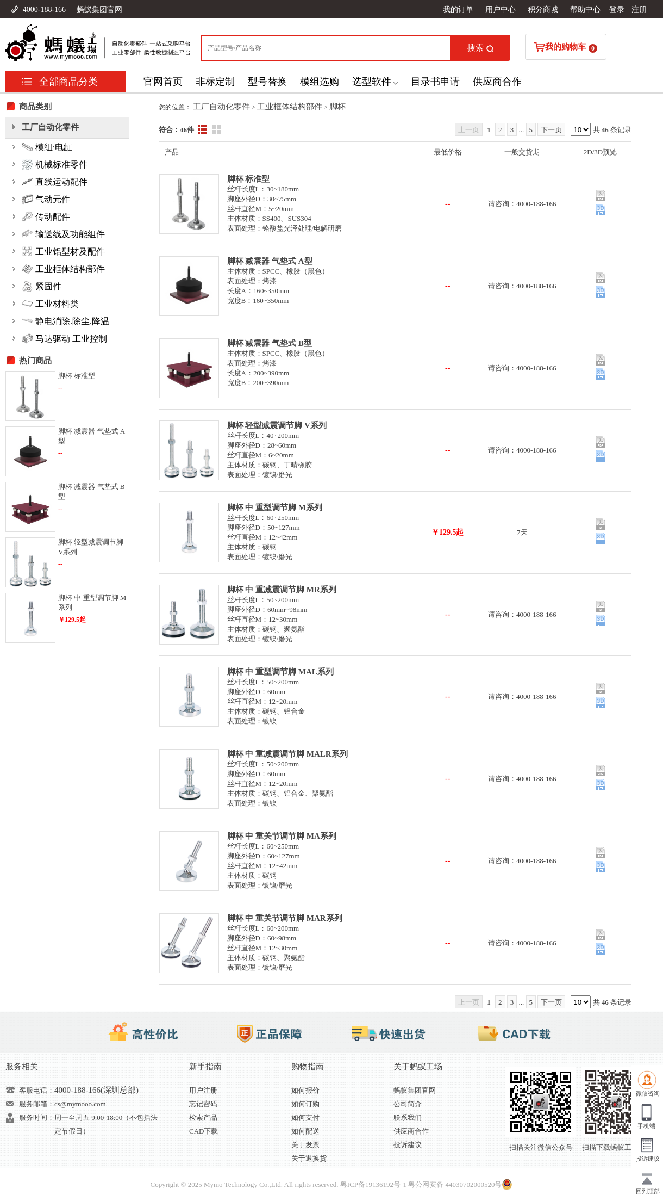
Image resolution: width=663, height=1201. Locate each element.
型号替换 (267, 81)
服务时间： (36, 1117)
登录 (616, 9)
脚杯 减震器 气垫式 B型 (269, 343)
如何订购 (305, 1104)
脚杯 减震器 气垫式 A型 (269, 261)
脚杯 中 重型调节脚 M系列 (274, 507)
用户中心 (500, 9)
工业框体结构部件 (289, 106)
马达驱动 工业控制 (64, 338)
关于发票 (305, 1145)
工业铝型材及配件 (63, 251)
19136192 (379, 1184)
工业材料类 (50, 303)
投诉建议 (407, 1145)
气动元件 (46, 199)
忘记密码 (203, 1104)
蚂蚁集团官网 (99, 9)
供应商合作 (497, 81)
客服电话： (36, 1090)
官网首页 (163, 81)
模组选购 (319, 81)
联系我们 (407, 1117)
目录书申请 (435, 81)
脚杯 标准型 (248, 179)
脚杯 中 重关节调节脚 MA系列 (281, 836)
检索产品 (203, 1117)
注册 (639, 9)
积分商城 (543, 9)
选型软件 (371, 81)
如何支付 (305, 1117)
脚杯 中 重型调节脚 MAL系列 (280, 671)
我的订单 (458, 9)
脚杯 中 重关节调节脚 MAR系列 (284, 918)
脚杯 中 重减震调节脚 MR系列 (281, 589)
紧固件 (41, 286)
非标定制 (215, 81)
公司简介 (407, 1104)
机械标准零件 (54, 164)
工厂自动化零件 (221, 106)
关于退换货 (309, 1158)
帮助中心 (585, 9)
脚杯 (337, 106)
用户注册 (203, 1090)
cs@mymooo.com (80, 1104)
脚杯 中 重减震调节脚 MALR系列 (287, 754)
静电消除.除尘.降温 (65, 320)
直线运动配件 (54, 181)
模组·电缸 (47, 146)
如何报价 (305, 1090)
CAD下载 (203, 1131)
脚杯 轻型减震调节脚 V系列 (277, 425)
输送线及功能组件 (63, 233)
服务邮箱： (36, 1104)
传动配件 (46, 216)
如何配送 (305, 1131)
